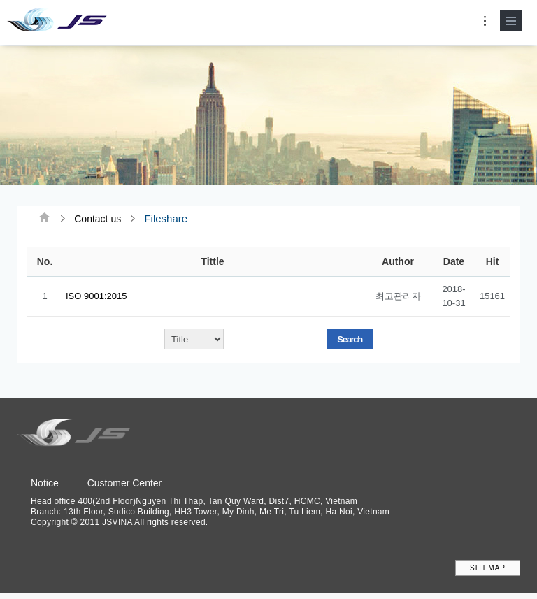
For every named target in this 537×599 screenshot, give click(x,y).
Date (453, 262)
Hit (492, 262)
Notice (45, 485)
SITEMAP (488, 570)
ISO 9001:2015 (96, 297)
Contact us (97, 219)
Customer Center (124, 485)
